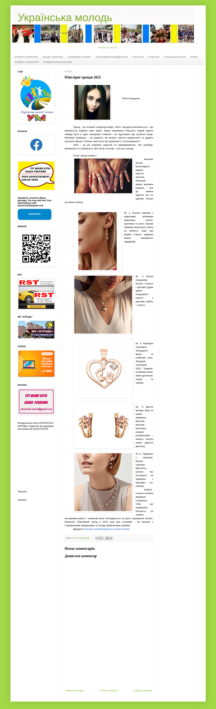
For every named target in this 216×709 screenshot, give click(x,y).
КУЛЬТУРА (154, 57)
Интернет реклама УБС (108, 48)
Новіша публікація (75, 690)
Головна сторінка (108, 690)
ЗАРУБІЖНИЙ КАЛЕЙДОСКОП (112, 57)
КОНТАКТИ (138, 57)
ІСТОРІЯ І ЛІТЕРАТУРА (26, 57)
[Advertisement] (109, 662)
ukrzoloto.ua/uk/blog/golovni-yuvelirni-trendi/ (107, 529)
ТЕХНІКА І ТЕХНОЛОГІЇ (27, 62)
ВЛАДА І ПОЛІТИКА (53, 57)
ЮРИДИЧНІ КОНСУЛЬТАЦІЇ (57, 62)
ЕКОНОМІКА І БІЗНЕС (79, 57)
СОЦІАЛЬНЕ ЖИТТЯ (175, 57)
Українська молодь (65, 17)
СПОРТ (194, 57)
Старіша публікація (142, 690)
